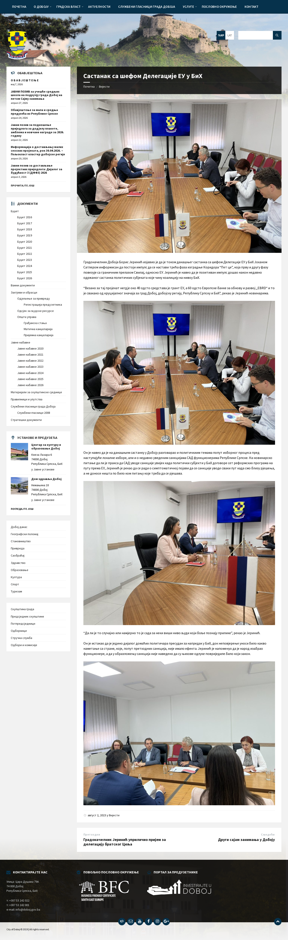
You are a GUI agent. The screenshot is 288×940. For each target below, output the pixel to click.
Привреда (17, 548)
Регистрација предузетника (43, 304)
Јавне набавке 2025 (30, 379)
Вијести (104, 86)
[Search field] (260, 35)
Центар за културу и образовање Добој (46, 446)
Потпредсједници (23, 624)
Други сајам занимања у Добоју (246, 839)
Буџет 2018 (24, 229)
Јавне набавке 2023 (30, 367)
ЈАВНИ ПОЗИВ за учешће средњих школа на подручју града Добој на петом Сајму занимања (36, 95)
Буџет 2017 (24, 223)
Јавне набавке (20, 342)
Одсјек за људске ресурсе (35, 311)
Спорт (15, 584)
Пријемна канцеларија (38, 335)
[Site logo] (17, 58)
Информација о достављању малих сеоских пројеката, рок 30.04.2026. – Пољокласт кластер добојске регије (38, 150)
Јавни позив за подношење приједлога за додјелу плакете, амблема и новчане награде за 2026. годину (37, 130)
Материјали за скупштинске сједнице (36, 392)
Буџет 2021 (24, 248)
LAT (230, 35)
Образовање (19, 570)
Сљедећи (268, 834)
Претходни (91, 834)
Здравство (18, 563)
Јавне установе (43, 469)
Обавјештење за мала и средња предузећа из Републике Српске (34, 111)
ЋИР (221, 35)
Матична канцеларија (38, 329)
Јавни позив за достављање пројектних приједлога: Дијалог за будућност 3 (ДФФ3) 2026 (36, 169)
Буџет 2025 (24, 272)
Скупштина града (22, 609)
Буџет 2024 (24, 266)
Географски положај (24, 534)
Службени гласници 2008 (33, 413)
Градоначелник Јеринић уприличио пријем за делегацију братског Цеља (124, 842)
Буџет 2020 (24, 242)
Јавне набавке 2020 (30, 348)
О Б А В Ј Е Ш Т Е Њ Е (24, 80)
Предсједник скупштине (27, 616)
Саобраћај (17, 555)
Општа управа (26, 317)
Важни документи (23, 285)
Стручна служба (21, 638)
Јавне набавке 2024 (30, 373)
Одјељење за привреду (33, 298)
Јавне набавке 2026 (30, 385)
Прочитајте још (22, 185)
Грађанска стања (35, 323)
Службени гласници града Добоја (33, 406)
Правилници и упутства (26, 399)
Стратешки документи (26, 420)
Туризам (16, 591)
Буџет (15, 211)
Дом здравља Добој (46, 479)
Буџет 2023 (24, 260)
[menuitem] (19, 6)
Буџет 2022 (24, 254)
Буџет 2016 (24, 217)
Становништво (21, 541)
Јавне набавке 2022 (30, 361)
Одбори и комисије (24, 645)
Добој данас (19, 527)
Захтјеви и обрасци (24, 292)
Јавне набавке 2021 (30, 354)
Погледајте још (22, 508)
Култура (16, 577)
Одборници (19, 631)
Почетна (89, 86)
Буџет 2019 (24, 235)
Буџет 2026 (24, 278)
